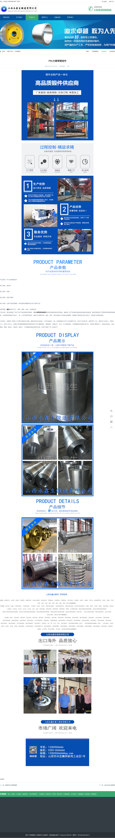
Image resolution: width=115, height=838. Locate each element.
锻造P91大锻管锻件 (11, 785)
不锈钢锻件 (95, 51)
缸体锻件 (112, 51)
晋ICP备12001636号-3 (83, 835)
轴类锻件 (25, 794)
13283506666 (111, 410)
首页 (3, 51)
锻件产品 (111, 1)
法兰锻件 (73, 794)
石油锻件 (19, 794)
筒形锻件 (87, 794)
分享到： (2, 779)
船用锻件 (94, 794)
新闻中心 (45, 17)
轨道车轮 (48, 794)
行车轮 (54, 794)
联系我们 (70, 17)
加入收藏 (104, 1)
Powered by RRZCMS (65, 835)
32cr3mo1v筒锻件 (109, 785)
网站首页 (6, 17)
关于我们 (19, 17)
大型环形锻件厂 (33, 794)
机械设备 (57, 17)
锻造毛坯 (59, 794)
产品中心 (32, 17)
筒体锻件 (18, 51)
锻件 (87, 51)
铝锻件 (13, 794)
